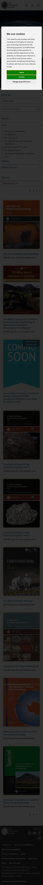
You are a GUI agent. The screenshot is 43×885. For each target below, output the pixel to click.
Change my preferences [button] (21, 82)
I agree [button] (21, 72)
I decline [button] (21, 77)
